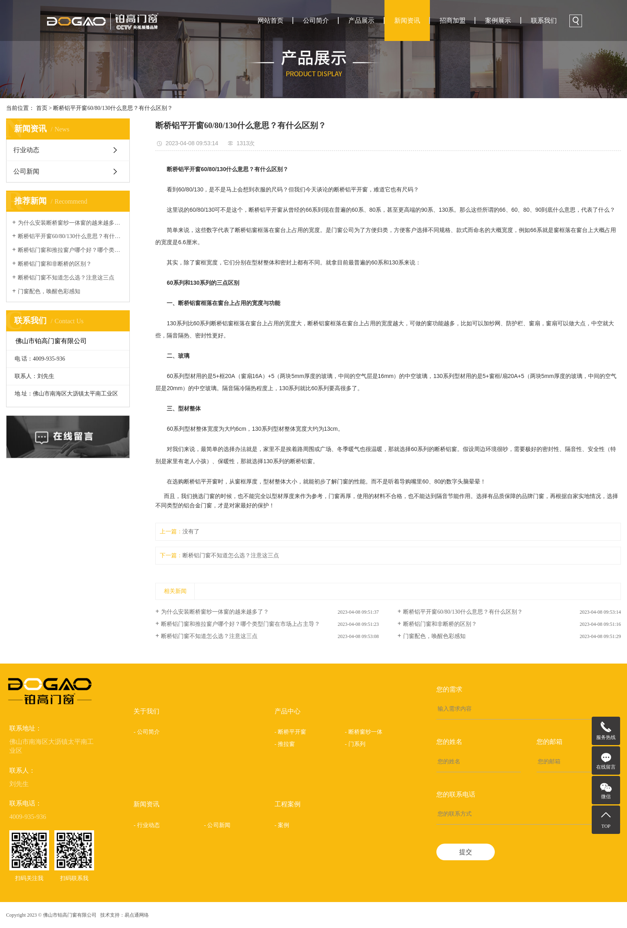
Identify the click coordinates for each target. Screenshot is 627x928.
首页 (41, 108)
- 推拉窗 (285, 744)
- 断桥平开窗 (291, 732)
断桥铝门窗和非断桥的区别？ (55, 264)
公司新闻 (26, 171)
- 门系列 (355, 744)
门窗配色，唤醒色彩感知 (49, 291)
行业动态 (26, 149)
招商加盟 (453, 20)
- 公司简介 (146, 732)
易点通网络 (137, 915)
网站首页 (270, 20)
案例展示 (498, 20)
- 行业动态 (146, 825)
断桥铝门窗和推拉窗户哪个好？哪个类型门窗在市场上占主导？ (71, 250)
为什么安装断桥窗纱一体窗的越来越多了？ (71, 223)
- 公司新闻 (217, 825)
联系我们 (544, 20)
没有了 (191, 531)
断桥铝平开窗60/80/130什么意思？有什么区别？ (113, 108)
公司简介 (316, 20)
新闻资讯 (407, 20)
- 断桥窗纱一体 (363, 732)
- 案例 (282, 825)
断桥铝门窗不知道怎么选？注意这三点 (66, 278)
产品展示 (361, 20)
